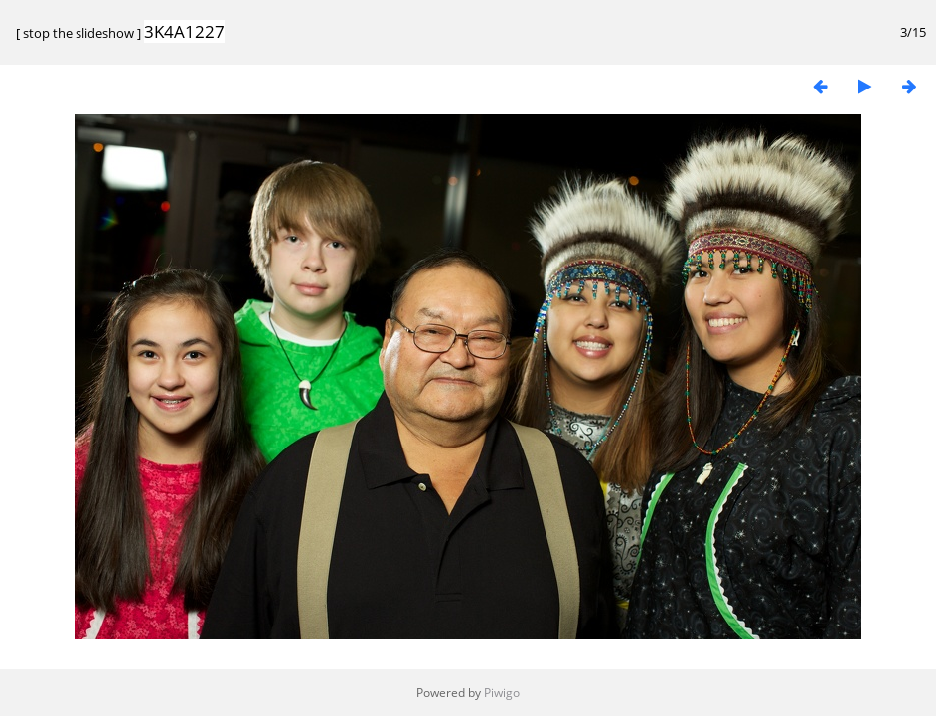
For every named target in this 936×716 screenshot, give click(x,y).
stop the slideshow (78, 33)
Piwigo (502, 692)
